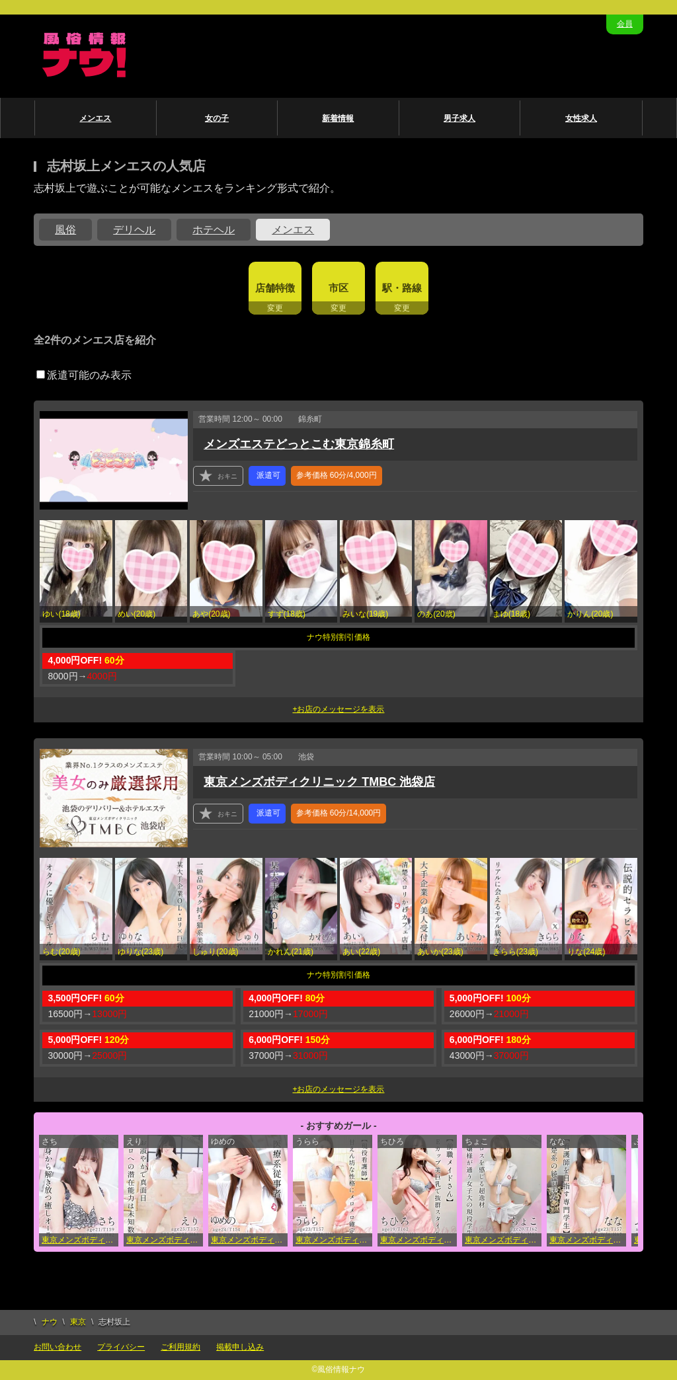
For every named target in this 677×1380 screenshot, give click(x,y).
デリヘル (134, 229)
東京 (78, 1321)
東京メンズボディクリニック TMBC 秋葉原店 (164, 1240)
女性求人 (581, 118)
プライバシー (121, 1347)
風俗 (65, 229)
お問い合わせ (57, 1347)
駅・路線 (402, 287)
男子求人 (459, 118)
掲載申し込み (240, 1347)
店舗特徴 (275, 287)
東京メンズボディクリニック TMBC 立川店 (503, 1240)
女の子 (217, 118)
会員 (625, 23)
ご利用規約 (180, 1347)
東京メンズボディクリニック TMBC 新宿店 (80, 1240)
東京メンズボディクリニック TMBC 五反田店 (418, 1240)
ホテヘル (213, 229)
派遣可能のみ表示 (84, 375)
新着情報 (338, 118)
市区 (338, 287)
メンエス (95, 118)
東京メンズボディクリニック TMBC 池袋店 (319, 781)
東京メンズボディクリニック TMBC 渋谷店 (334, 1240)
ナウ (50, 1321)
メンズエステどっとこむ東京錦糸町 (299, 444)
